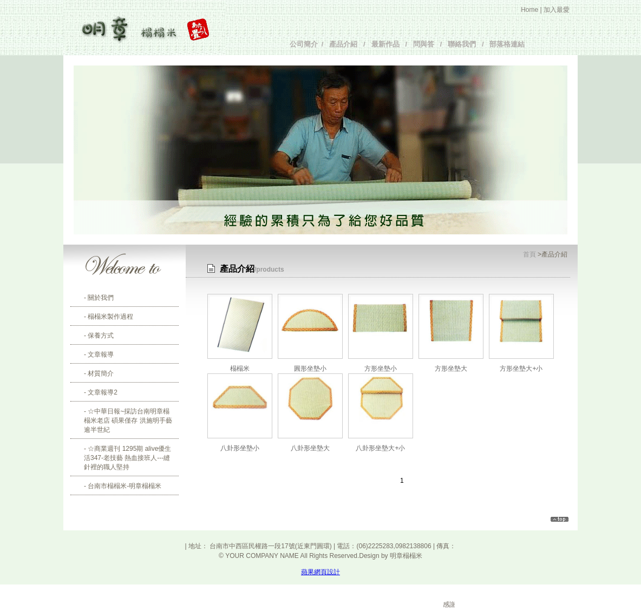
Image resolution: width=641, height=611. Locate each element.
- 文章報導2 (100, 392)
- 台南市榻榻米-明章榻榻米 (122, 486)
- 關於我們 (99, 297)
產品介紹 (343, 44)
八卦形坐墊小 (239, 448)
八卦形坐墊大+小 (380, 448)
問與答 (423, 44)
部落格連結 (505, 44)
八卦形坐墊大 (310, 448)
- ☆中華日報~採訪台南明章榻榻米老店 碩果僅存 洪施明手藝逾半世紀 (128, 420)
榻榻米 (240, 368)
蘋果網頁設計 (320, 572)
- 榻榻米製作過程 (108, 316)
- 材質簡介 (99, 373)
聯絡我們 (460, 44)
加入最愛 (557, 10)
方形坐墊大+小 (521, 368)
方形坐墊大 (451, 368)
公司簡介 (306, 44)
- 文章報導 (99, 354)
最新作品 (385, 44)
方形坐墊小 (380, 368)
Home (529, 10)
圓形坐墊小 (310, 368)
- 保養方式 (99, 335)
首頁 (529, 254)
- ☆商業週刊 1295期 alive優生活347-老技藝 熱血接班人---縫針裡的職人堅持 (127, 458)
